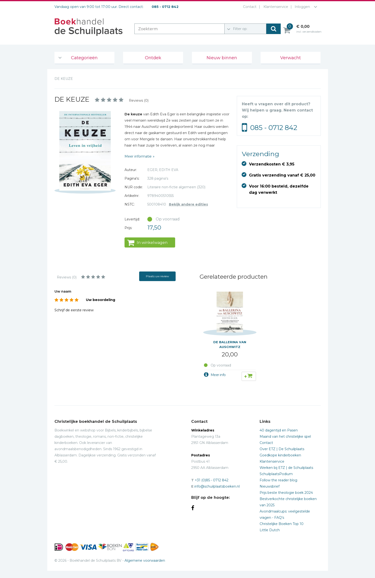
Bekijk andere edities (188, 204)
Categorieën (84, 57)
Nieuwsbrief (270, 486)
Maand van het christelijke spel (285, 436)
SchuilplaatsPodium (276, 474)
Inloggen (302, 7)
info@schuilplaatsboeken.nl (217, 486)
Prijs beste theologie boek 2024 (286, 492)
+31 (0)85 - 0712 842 (211, 480)
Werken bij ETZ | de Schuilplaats (286, 468)
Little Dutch (270, 530)
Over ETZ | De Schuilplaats (282, 449)
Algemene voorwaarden (145, 560)
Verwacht (290, 57)
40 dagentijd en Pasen (279, 430)
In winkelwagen (152, 242)
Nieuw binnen (222, 57)
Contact (249, 7)
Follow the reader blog (278, 480)
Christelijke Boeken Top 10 (282, 524)
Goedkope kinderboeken (280, 455)
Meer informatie (138, 156)
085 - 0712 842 (273, 128)
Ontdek (153, 57)
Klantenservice (274, 7)
